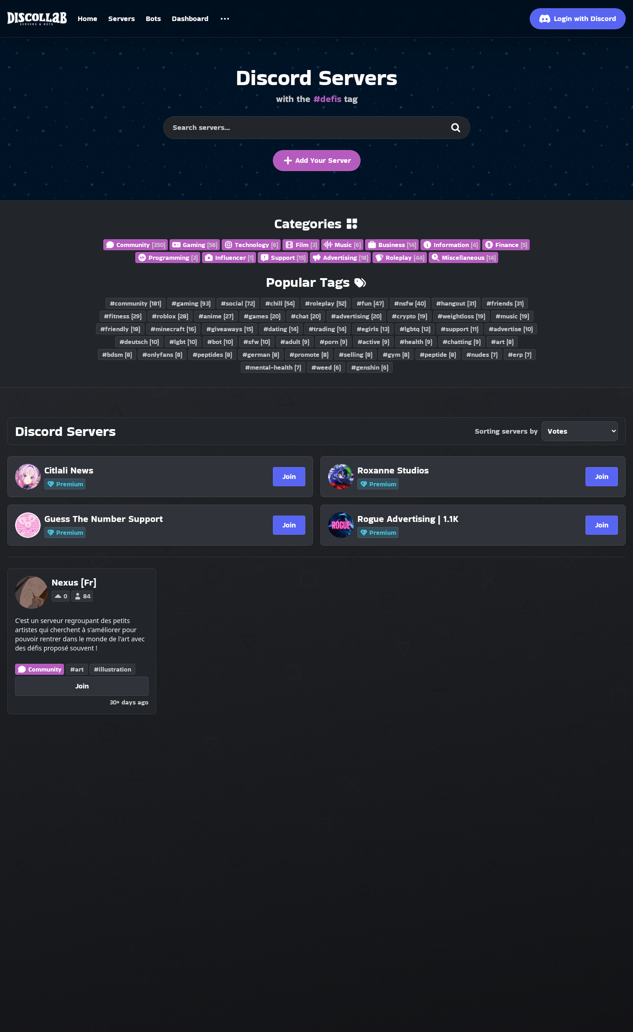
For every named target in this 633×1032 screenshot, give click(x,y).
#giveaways (229, 328)
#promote (309, 354)
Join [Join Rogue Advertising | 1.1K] (601, 525)
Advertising (340, 257)
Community (135, 244)
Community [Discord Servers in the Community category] (39, 669)
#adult (294, 341)
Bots (153, 18)
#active (373, 341)
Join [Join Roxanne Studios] (601, 476)
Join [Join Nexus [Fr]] (82, 686)
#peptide (438, 354)
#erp (520, 354)
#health (415, 341)
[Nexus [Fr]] (74, 582)
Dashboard (190, 18)
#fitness (123, 316)
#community (135, 303)
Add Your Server (316, 160)
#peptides (212, 354)
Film (301, 244)
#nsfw (410, 303)
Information (450, 244)
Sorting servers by (506, 431)
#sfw (256, 341)
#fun (370, 303)
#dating (280, 328)
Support (283, 257)
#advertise (511, 328)
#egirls (372, 328)
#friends (505, 303)
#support (460, 328)
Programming (168, 257)
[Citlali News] (135, 470)
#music (512, 316)
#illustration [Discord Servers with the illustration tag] (112, 669)
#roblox (170, 316)
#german (260, 354)
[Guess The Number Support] (135, 518)
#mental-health (273, 367)
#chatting (461, 341)
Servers (121, 18)
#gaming (191, 303)
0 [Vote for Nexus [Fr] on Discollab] (60, 596)
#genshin (369, 367)
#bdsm (117, 354)
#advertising (356, 316)
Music (342, 244)
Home (87, 18)
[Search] (456, 128)
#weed (326, 367)
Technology (251, 244)
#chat (306, 316)
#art (502, 341)
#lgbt (183, 341)
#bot (220, 341)
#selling (355, 354)
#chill (280, 303)
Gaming (195, 244)
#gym (396, 354)
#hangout (456, 303)
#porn (333, 341)
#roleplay (325, 303)
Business (391, 244)
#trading (327, 328)
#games (262, 316)
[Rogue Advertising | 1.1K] (448, 518)
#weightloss (461, 316)
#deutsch (139, 341)
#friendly (120, 328)
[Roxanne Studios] (448, 470)
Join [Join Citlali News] (289, 476)
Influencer (229, 257)
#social (238, 303)
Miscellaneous (463, 257)
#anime (216, 316)
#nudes (482, 354)
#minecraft (173, 328)
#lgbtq (415, 328)
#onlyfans (162, 354)
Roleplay (400, 257)
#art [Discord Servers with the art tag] (77, 669)
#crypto (409, 316)
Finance (505, 244)
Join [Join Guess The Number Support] (289, 525)
